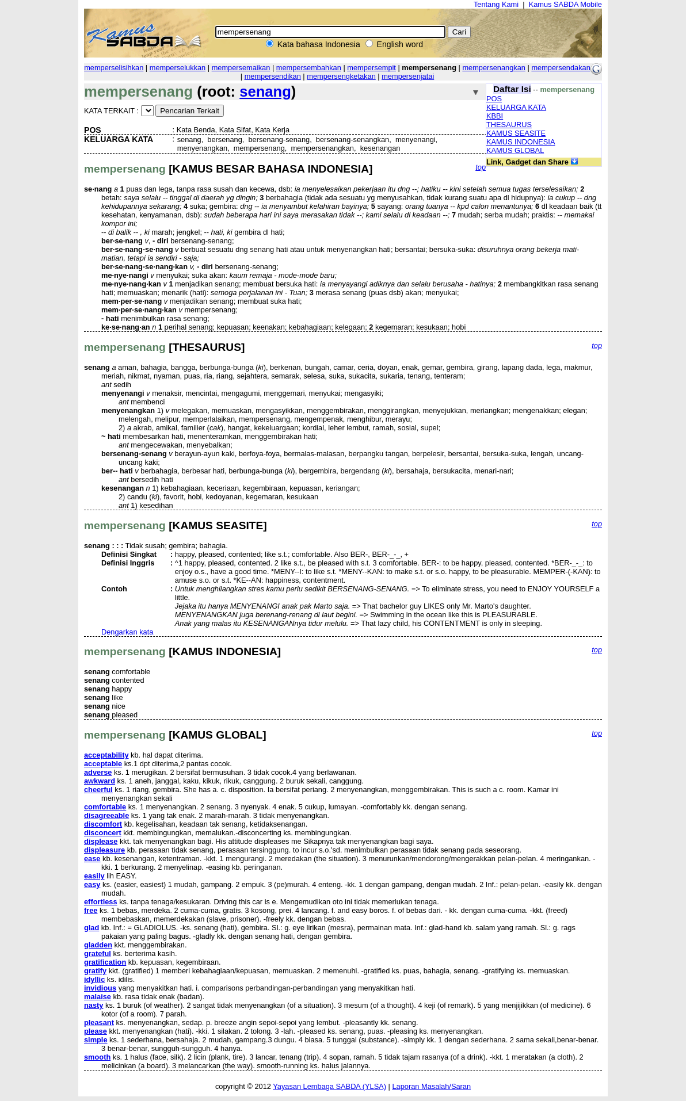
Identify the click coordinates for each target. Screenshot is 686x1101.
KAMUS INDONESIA (520, 141)
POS (494, 98)
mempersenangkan (493, 67)
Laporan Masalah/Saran (431, 1086)
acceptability (106, 755)
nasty (93, 1005)
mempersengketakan (341, 76)
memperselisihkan (113, 67)
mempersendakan (560, 67)
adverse (98, 772)
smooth (97, 1057)
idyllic (94, 979)
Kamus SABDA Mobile (565, 4)
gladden (98, 945)
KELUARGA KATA (516, 107)
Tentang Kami (496, 4)
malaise (97, 996)
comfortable (105, 806)
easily (94, 875)
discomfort (103, 824)
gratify (95, 970)
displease (100, 841)
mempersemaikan (241, 67)
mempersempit (371, 67)
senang (265, 91)
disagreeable (106, 815)
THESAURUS (509, 124)
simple (96, 1039)
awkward (99, 781)
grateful (97, 953)
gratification (105, 962)
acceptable (103, 763)
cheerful (98, 789)
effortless (100, 901)
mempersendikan (273, 76)
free (90, 910)
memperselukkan (177, 67)
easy (92, 884)
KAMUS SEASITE (516, 133)
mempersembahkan (308, 67)
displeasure (104, 850)
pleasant (99, 1022)
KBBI (494, 116)
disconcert (102, 832)
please (95, 1031)
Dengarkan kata (127, 632)
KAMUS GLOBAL (515, 150)
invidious (100, 988)
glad (91, 927)
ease (92, 858)
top (480, 167)
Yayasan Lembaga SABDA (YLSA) (329, 1086)
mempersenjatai (408, 76)
